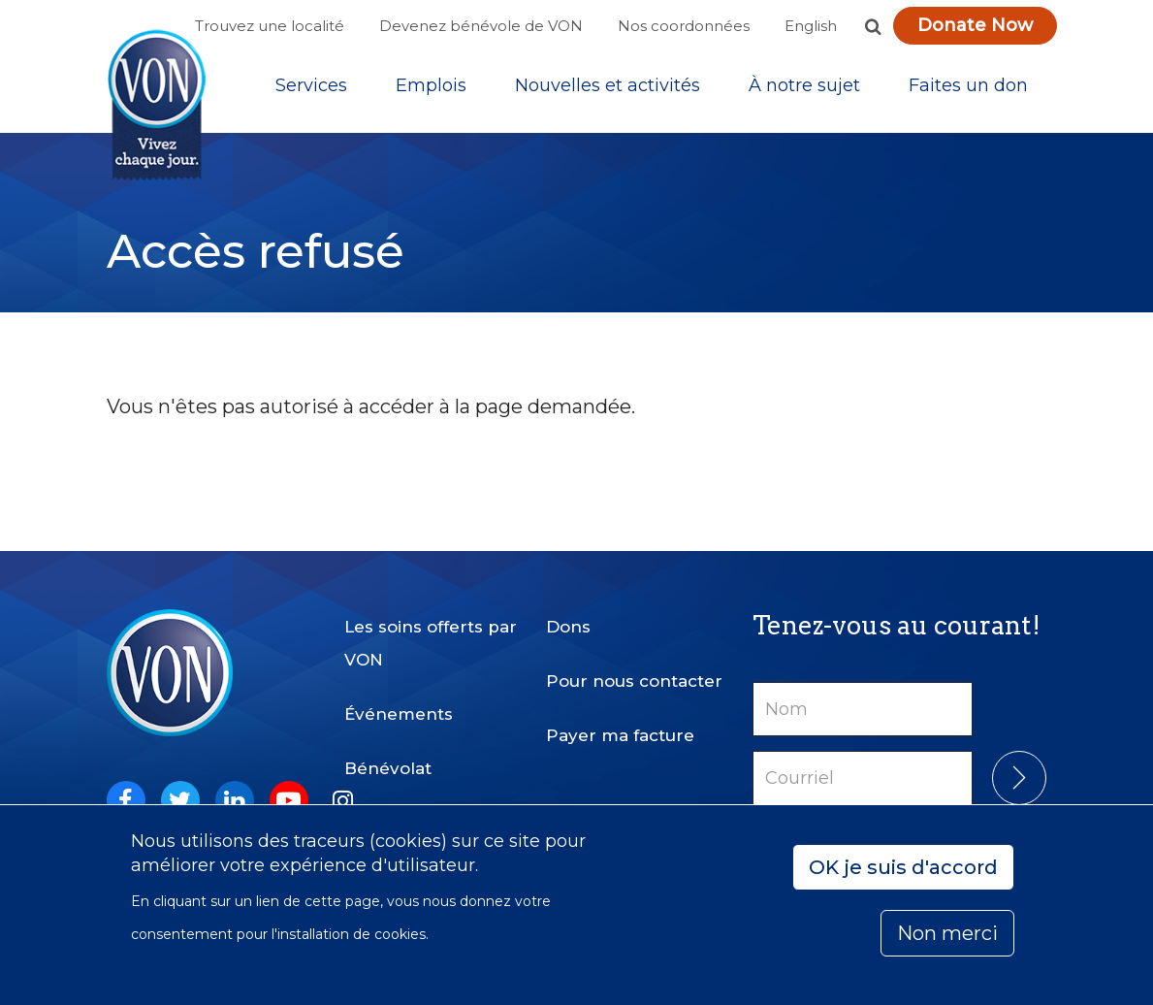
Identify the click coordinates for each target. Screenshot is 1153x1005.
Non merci (947, 933)
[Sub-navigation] (311, 86)
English (811, 25)
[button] (873, 26)
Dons (568, 626)
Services (311, 86)
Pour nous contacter (634, 681)
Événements (398, 714)
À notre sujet (804, 86)
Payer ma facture (620, 735)
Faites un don (968, 86)
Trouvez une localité (269, 25)
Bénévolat (388, 768)
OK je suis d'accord (903, 867)
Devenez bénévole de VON (481, 25)
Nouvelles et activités (607, 86)
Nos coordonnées (684, 25)
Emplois (431, 86)
